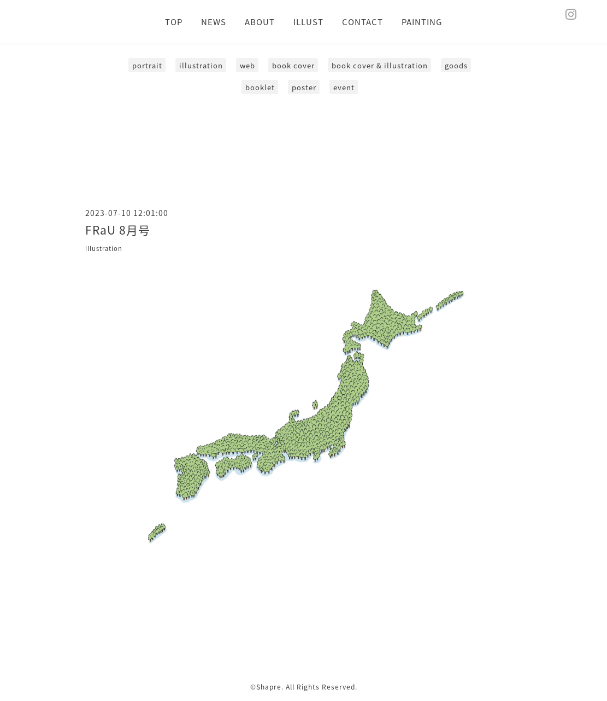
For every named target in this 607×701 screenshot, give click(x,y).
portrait (147, 65)
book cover (293, 65)
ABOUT (260, 22)
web (247, 65)
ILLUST (308, 22)
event (344, 87)
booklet (260, 87)
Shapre (268, 687)
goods (456, 65)
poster (304, 87)
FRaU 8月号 (117, 229)
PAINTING (422, 22)
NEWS (213, 22)
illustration (201, 65)
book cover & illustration (380, 65)
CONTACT (362, 22)
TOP (173, 22)
